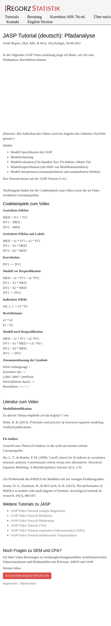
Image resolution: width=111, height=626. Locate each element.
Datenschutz (28, 583)
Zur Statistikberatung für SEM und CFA (27, 575)
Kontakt (13, 22)
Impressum (10, 583)
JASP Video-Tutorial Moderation (32, 520)
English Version (40, 22)
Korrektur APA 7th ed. (68, 17)
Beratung (35, 17)
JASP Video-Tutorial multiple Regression (38, 511)
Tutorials (12, 17)
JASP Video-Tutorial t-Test (28, 525)
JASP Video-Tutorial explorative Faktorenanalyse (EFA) (48, 530)
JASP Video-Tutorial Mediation (31, 515)
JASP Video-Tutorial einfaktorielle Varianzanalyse (44, 535)
